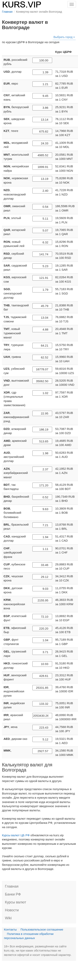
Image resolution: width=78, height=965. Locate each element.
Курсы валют (15, 902)
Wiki (8, 918)
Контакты (10, 929)
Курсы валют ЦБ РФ (16, 835)
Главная (12, 886)
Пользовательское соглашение (42, 929)
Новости (12, 910)
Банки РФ (13, 894)
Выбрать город (64, 37)
